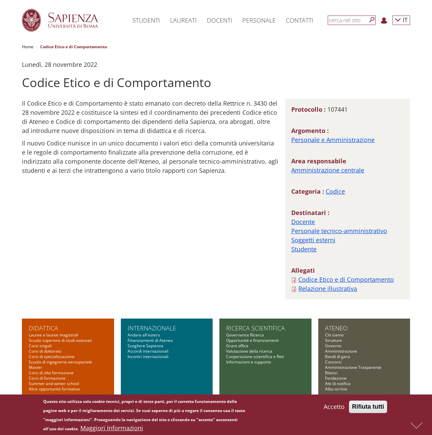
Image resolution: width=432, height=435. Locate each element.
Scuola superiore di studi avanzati (60, 340)
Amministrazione (341, 351)
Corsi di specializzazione (52, 356)
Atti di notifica (338, 383)
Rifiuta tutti (368, 408)
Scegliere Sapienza (145, 346)
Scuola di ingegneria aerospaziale (60, 362)
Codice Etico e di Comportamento (346, 279)
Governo (333, 346)
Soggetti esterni (313, 240)
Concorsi (333, 362)
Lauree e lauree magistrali (53, 335)
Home (27, 47)
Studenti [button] (146, 20)
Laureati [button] (183, 20)
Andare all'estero (144, 335)
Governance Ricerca (245, 335)
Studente (304, 249)
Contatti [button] (299, 20)
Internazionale (152, 328)
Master (35, 367)
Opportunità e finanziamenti (252, 340)
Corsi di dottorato (45, 351)
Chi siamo (334, 335)
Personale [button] (259, 20)
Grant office (237, 346)
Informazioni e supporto (248, 362)
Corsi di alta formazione (51, 373)
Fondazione (336, 378)
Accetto (334, 408)
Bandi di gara (337, 356)
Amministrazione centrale (327, 170)
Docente (303, 222)
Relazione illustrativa (327, 288)
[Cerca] (372, 20)
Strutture (333, 340)
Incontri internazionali (148, 356)
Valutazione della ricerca (249, 351)
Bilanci (331, 373)
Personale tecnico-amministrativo (339, 231)
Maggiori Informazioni (111, 430)
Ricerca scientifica (255, 328)
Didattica (43, 328)
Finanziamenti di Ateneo (150, 340)
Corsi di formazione (47, 378)
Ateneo (336, 328)
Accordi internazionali (148, 351)
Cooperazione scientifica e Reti (255, 356)
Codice (335, 191)
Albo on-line (336, 389)
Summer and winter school (54, 383)
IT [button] (401, 20)
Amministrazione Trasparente (353, 367)
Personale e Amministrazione (333, 140)
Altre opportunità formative (54, 389)
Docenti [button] (219, 20)
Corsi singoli (40, 346)
